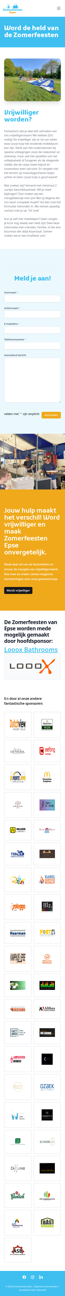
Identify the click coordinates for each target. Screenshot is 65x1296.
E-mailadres (12, 323)
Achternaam (12, 308)
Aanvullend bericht (15, 355)
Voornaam (11, 292)
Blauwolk (41, 1290)
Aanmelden (51, 415)
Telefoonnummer (15, 339)
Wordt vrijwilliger (18, 590)
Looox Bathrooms (31, 649)
